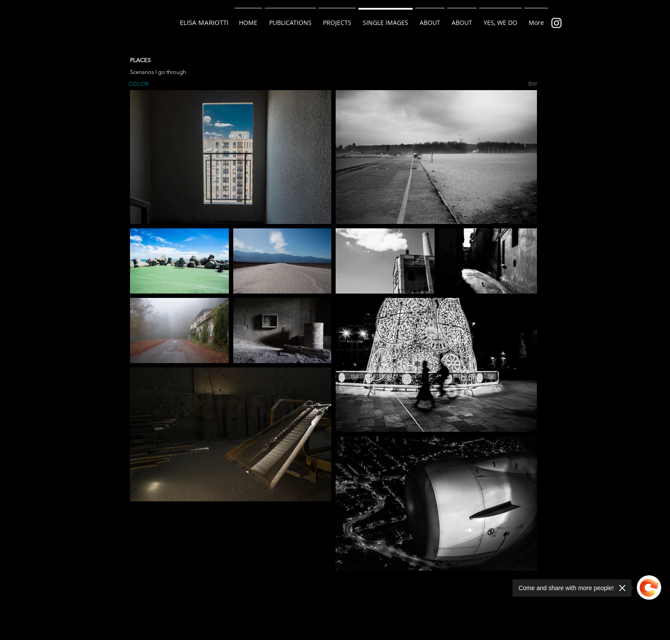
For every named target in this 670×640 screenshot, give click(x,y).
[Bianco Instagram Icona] (556, 23)
